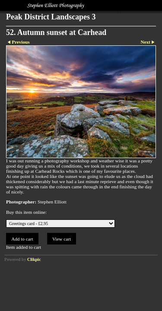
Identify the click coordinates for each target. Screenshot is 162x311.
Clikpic (34, 259)
